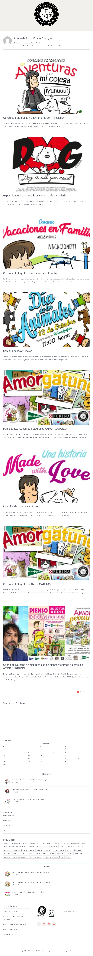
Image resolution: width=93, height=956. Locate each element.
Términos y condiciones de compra (13, 891)
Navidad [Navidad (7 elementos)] (37, 827)
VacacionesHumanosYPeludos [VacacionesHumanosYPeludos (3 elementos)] (53, 831)
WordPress (70, 924)
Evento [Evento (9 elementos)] (79, 820)
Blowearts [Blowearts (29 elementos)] (58, 817)
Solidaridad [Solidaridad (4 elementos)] (78, 827)
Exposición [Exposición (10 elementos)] (7, 824)
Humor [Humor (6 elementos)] (69, 824)
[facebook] (39, 898)
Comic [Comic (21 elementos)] (84, 817)
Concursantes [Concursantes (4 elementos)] (20, 820)
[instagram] (49, 898)
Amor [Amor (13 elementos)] (24, 817)
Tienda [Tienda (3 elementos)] (29, 831)
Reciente (46, 747)
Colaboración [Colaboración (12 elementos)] (75, 817)
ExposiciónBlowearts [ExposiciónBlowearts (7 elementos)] (20, 824)
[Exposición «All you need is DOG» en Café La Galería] (7, 764)
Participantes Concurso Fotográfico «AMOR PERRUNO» (31, 856)
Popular (46, 840)
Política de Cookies (10, 903)
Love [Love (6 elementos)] (30, 827)
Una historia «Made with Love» (21, 506)
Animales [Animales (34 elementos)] (32, 817)
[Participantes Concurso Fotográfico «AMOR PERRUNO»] (7, 856)
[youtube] (54, 898)
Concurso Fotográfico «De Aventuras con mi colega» (34, 117)
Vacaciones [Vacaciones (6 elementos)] (37, 831)
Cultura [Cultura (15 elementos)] (38, 820)
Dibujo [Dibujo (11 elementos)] (46, 820)
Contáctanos (8, 908)
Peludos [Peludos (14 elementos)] (44, 827)
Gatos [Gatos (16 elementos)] (62, 824)
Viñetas (7, 804)
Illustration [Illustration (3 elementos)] (77, 824)
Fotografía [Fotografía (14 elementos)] (48, 824)
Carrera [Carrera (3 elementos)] (66, 817)
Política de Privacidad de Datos (15, 898)
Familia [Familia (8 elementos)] (31, 824)
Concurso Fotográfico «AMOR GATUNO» (27, 584)
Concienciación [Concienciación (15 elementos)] (9, 820)
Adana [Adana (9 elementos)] (6, 817)
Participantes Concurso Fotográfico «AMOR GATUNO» (35, 428)
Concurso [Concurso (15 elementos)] (31, 820)
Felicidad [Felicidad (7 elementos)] (39, 824)
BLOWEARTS (40, 924)
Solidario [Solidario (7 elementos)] (7, 831)
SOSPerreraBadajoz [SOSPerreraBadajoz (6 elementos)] (19, 831)
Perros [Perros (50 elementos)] (52, 827)
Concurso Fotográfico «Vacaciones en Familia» (30, 273)
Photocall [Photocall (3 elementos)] (60, 827)
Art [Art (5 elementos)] (38, 817)
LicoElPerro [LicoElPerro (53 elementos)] (22, 827)
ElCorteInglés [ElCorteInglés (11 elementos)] (70, 820)
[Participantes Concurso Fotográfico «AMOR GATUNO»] (7, 847)
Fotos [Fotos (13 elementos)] (55, 824)
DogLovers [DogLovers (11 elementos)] (54, 820)
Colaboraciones (9, 789)
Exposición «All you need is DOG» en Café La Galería (34, 195)
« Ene (5, 738)
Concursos (8, 794)
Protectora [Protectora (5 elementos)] (69, 827)
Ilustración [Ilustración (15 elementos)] (7, 827)
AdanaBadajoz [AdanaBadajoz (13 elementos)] (15, 817)
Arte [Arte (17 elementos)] (43, 817)
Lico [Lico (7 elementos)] (15, 827)
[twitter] (44, 898)
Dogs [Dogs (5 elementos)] (61, 820)
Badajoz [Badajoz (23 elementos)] (49, 817)
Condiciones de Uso (11, 885)
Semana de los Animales (17, 350)
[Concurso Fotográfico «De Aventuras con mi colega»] (7, 754)
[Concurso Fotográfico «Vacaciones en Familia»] (7, 773)
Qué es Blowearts (10, 880)
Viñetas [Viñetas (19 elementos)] (68, 831)
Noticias (7, 799)
